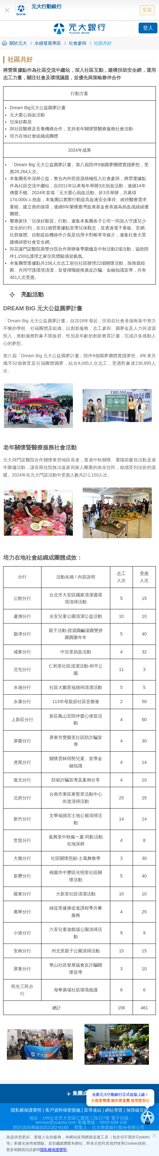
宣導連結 (92, 1110)
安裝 (147, 10)
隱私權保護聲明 (53, 1150)
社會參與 (77, 43)
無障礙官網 (137, 1110)
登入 (148, 28)
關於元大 (18, 43)
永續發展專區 (48, 43)
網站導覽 (114, 1110)
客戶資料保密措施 (62, 1110)
